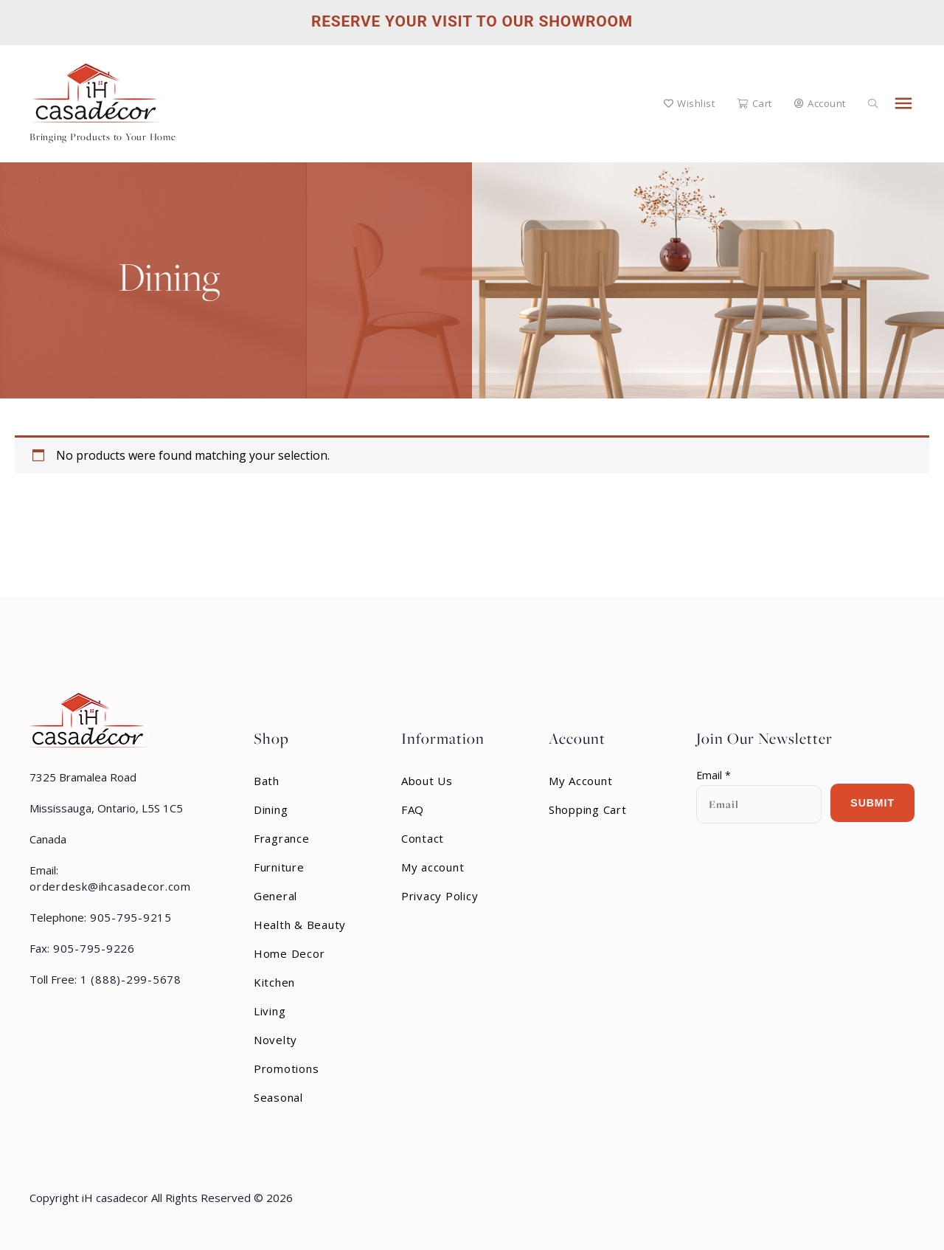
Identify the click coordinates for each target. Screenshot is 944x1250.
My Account (581, 780)
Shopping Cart (588, 809)
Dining (271, 809)
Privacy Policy (440, 895)
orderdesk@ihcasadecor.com (110, 886)
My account (433, 867)
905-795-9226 (92, 948)
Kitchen (274, 982)
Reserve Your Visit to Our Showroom (472, 21)
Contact (422, 838)
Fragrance (282, 838)
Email (713, 775)
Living (270, 1011)
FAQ (412, 809)
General (275, 895)
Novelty (275, 1039)
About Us (427, 780)
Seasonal (278, 1097)
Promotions (286, 1068)
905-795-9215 (129, 917)
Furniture (279, 867)
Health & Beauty (300, 924)
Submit (872, 803)
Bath (267, 780)
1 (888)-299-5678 (129, 979)
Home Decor (289, 953)
